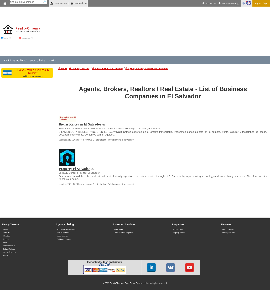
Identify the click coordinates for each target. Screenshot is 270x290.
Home (5, 229)
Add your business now (33, 76)
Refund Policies (9, 249)
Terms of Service (9, 252)
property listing (37, 60)
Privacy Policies (9, 246)
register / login (261, 3)
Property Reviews (228, 233)
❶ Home (62, 68)
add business (211, 3)
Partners (6, 239)
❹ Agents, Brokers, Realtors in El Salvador (146, 68)
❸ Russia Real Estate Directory (107, 68)
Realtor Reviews (228, 229)
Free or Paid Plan (63, 233)
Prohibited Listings (64, 239)
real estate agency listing (14, 60)
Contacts (6, 233)
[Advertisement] (159, 31)
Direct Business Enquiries (123, 233)
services (53, 60)
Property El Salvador (74, 169)
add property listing (230, 3)
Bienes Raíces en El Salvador (80, 124)
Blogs (5, 242)
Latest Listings (62, 236)
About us (6, 236)
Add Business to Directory (66, 229)
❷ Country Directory (79, 68)
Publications (118, 229)
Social (5, 256)
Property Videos (179, 233)
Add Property (178, 229)
